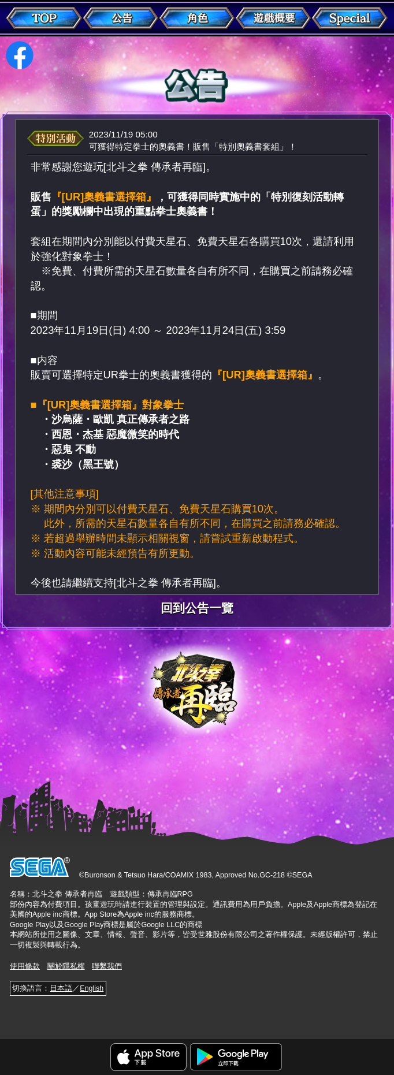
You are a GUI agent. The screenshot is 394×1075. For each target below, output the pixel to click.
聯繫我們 (107, 966)
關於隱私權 (66, 966)
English (91, 988)
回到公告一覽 (197, 608)
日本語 (61, 988)
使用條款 (25, 966)
